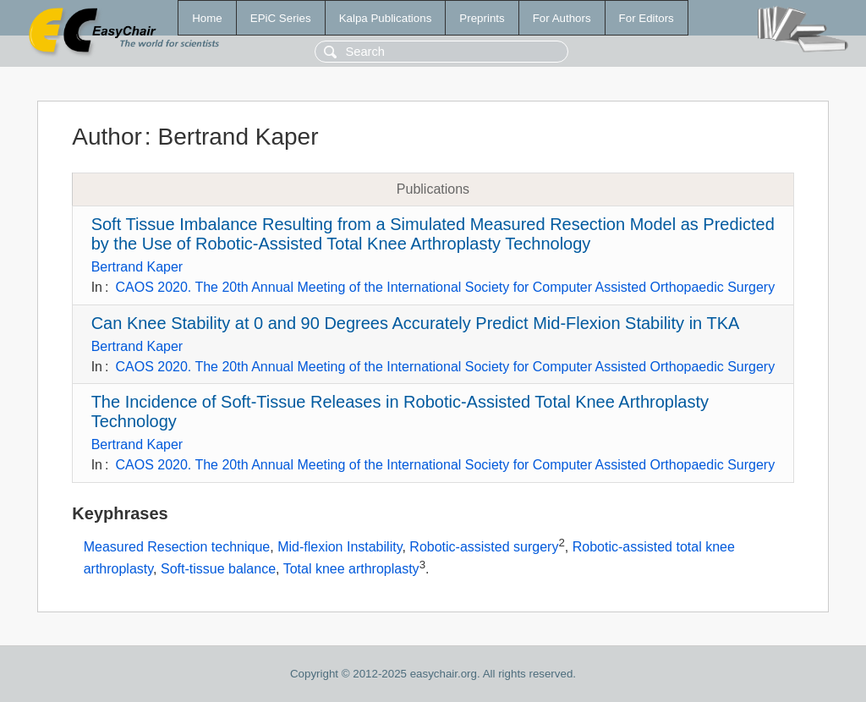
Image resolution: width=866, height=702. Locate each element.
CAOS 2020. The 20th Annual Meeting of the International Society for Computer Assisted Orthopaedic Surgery (445, 287)
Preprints (481, 18)
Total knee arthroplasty (351, 569)
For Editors (646, 18)
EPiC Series (280, 18)
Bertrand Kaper (137, 267)
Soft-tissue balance (218, 569)
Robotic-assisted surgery (483, 547)
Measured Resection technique (177, 547)
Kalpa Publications (385, 18)
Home (207, 18)
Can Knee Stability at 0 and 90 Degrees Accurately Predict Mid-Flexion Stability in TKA (415, 323)
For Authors (562, 18)
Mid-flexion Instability (339, 547)
